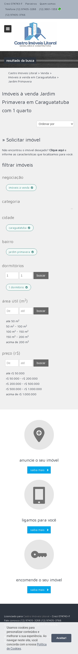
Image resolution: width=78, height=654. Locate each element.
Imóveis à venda (21, 187)
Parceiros (31, 3)
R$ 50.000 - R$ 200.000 (22, 378)
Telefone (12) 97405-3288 (20, 9)
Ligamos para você (39, 520)
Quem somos (48, 3)
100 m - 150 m (17, 331)
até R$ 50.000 (15, 373)
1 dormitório (18, 287)
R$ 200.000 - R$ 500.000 (23, 383)
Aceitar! (61, 638)
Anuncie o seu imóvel (39, 460)
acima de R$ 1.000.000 (21, 394)
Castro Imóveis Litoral (36, 616)
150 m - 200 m (17, 337)
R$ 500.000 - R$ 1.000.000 (24, 389)
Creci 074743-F (13, 3)
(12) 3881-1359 (50, 9)
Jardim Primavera (21, 252)
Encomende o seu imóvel (39, 579)
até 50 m (12, 321)
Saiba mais (37, 470)
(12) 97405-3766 (15, 14)
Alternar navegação (7, 28)
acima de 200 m (17, 342)
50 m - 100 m (16, 326)
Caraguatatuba (20, 227)
